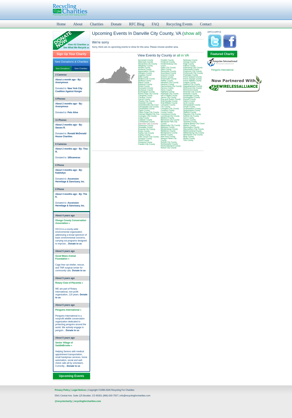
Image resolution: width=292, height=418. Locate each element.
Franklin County (167, 60)
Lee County (165, 107)
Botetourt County (145, 84)
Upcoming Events (71, 376)
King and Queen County (171, 99)
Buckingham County (146, 92)
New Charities (80, 68)
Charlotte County (145, 103)
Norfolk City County (169, 142)
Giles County (166, 69)
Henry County (166, 90)
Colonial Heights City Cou (148, 114)
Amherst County (145, 69)
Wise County (188, 137)
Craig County (143, 118)
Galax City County (168, 68)
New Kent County (168, 137)
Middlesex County (168, 131)
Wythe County (189, 138)
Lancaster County (168, 105)
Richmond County (190, 90)
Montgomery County (169, 133)
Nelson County (167, 135)
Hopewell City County (170, 94)
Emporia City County (146, 129)
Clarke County (144, 110)
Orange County (189, 62)
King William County (169, 103)
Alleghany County (145, 66)
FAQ (155, 24)
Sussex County (189, 120)
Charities (96, 24)
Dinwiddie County (145, 127)
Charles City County (146, 101)
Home (61, 24)
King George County (169, 101)
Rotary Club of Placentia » (69, 283)
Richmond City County (192, 88)
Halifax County (167, 81)
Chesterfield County (146, 109)
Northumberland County (170, 146)
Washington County (191, 127)
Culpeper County (145, 120)
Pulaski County (189, 82)
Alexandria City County (147, 64)
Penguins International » (68, 310)
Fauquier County (145, 139)
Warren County (189, 125)
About (77, 24)
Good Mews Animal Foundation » (65, 257)
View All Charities (77, 44)
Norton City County (168, 148)
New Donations (63, 68)
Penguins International (222, 70)
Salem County (189, 101)
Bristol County (144, 86)
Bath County (143, 77)
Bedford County (144, 81)
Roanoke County (190, 94)
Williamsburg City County (193, 133)
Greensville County (168, 79)
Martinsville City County (170, 125)
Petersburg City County (192, 68)
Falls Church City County (148, 137)
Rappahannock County (192, 86)
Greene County (167, 77)
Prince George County (192, 79)
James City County (168, 97)
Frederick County (168, 62)
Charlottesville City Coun (148, 105)
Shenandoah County (191, 105)
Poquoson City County (192, 71)
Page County (188, 64)
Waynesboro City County (193, 129)
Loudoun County (167, 110)
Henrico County (167, 88)
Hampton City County (169, 82)
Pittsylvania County (191, 69)
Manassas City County (170, 120)
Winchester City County (193, 135)
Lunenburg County (168, 114)
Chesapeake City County (148, 107)
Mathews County (167, 127)
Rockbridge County (191, 96)
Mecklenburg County (169, 129)
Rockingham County (191, 97)
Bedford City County (146, 79)
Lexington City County (170, 109)
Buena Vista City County (148, 94)
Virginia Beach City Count (193, 123)
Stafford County (189, 112)
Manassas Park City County (169, 123)
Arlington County (145, 73)
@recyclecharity (63, 401)
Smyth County (189, 107)
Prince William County (192, 81)
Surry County (188, 118)
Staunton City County (192, 114)
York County (188, 140)
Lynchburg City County (170, 116)
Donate (116, 24)
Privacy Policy (62, 390)
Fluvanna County (145, 142)
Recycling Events (179, 24)
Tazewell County (190, 122)
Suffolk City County (191, 116)
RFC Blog (136, 24)
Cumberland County (146, 122)
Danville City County (148, 123)
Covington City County (147, 116)
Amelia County (144, 68)
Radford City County (191, 84)
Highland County (167, 92)
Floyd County (143, 140)
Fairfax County (144, 135)
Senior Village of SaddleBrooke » (64, 344)
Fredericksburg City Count (169, 65)
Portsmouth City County (193, 73)
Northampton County (169, 144)
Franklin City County (146, 144)
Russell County (189, 99)
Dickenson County (145, 126)
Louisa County (167, 112)
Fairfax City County (146, 133)
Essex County (144, 131)
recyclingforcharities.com (87, 401)
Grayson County (167, 75)
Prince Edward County (192, 77)
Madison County (167, 118)
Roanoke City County (192, 92)
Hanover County (167, 84)
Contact (206, 24)
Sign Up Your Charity (71, 54)
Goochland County (168, 73)
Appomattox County (146, 71)
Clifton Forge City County (148, 112)
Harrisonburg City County (171, 86)
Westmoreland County (192, 131)
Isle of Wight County (169, 96)
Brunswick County (145, 88)
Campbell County (145, 96)
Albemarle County (145, 62)
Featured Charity (222, 54)
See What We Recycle (74, 47)
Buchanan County (145, 90)
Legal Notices (79, 390)
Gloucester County (168, 71)
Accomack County (145, 60)
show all (192, 33)
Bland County (143, 82)
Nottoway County (190, 60)
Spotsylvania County (191, 110)
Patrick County (189, 66)
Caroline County (145, 97)
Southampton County (192, 109)
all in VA (183, 55)
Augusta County (144, 75)
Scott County (188, 103)
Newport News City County (169, 139)
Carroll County (144, 99)
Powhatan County (190, 75)
